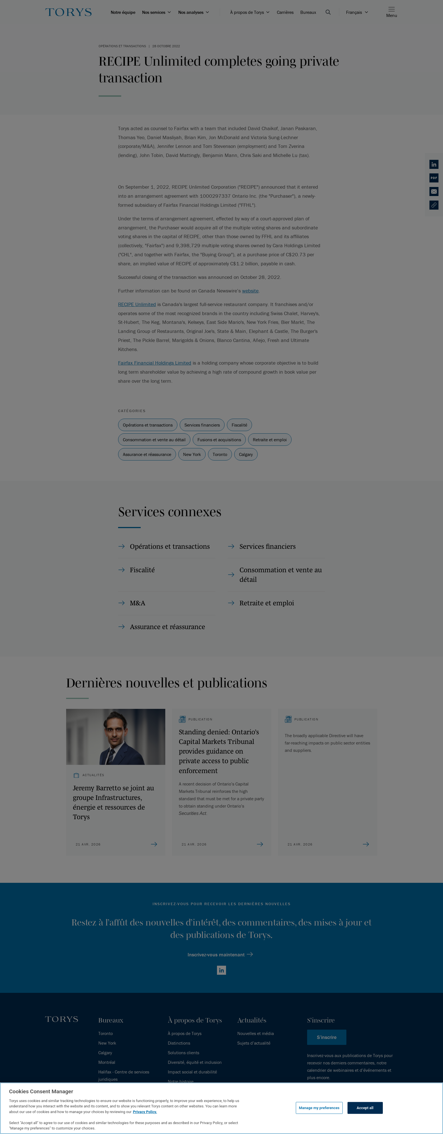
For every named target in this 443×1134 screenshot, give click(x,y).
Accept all (365, 1108)
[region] (221, 1108)
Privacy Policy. (145, 1112)
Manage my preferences (319, 1108)
